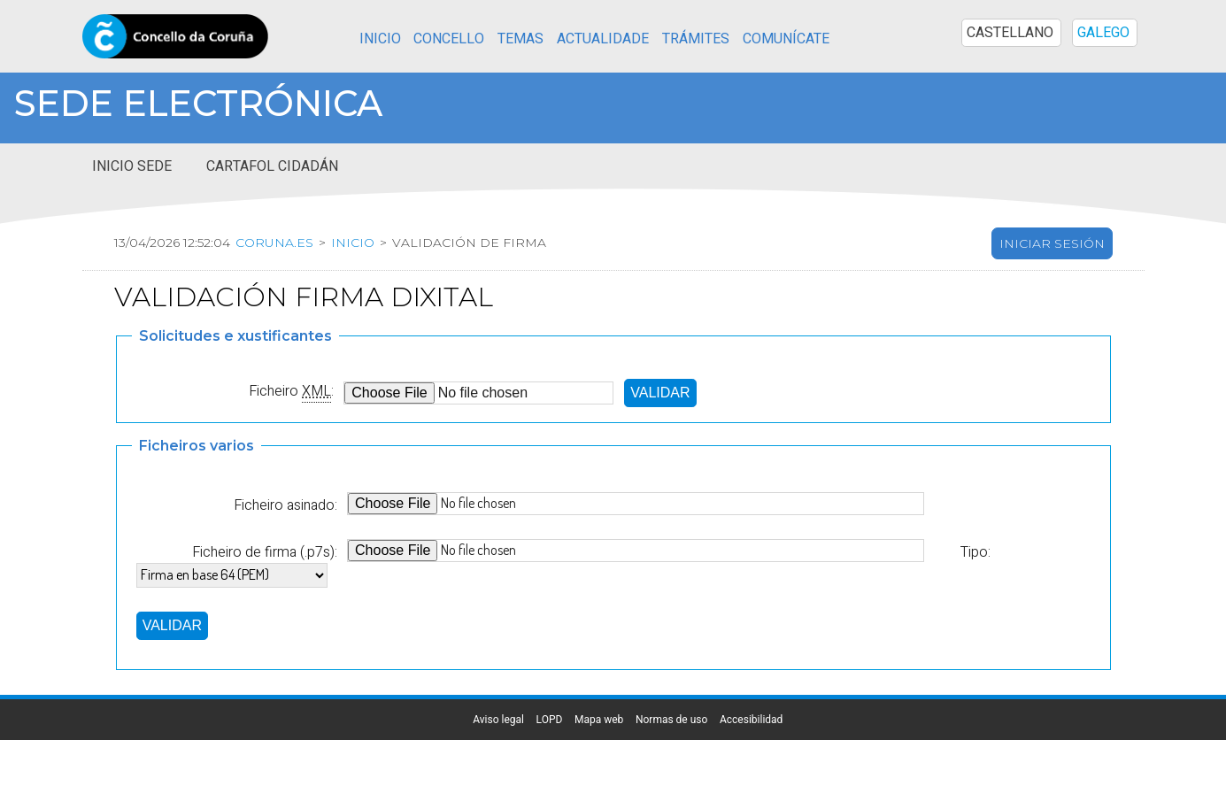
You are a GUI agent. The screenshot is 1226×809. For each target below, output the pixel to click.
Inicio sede (132, 166)
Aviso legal (498, 719)
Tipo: (975, 552)
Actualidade (603, 39)
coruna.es (273, 242)
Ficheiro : (291, 391)
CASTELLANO (1010, 32)
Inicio (380, 39)
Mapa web (598, 719)
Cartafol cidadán (272, 166)
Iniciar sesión (1052, 243)
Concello (448, 39)
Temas (520, 39)
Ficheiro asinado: (285, 505)
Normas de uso (671, 719)
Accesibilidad (751, 719)
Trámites (695, 39)
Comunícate (786, 39)
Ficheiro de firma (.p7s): (264, 552)
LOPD (549, 719)
